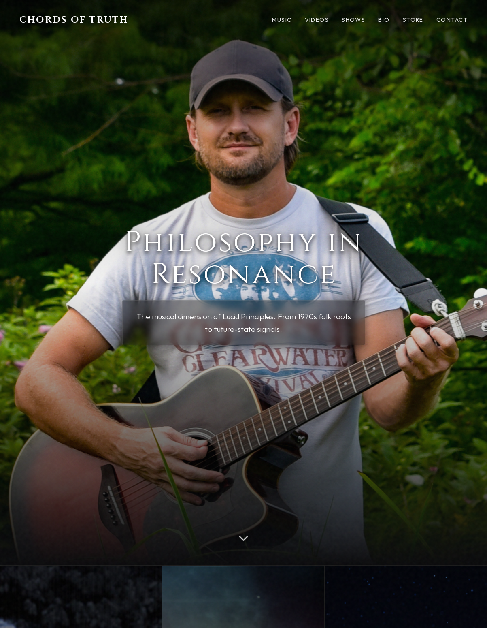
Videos (317, 19)
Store (413, 19)
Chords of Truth (74, 20)
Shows (353, 19)
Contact (452, 19)
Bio (383, 19)
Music (281, 19)
